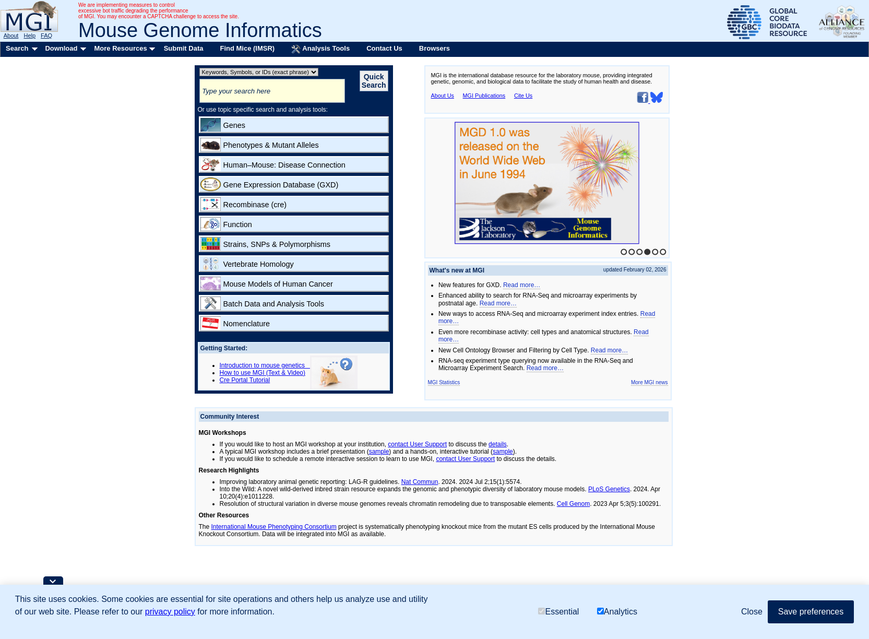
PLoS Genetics (609, 489)
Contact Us (384, 48)
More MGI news (649, 382)
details (498, 444)
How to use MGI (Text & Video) (263, 372)
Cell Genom (573, 503)
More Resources (120, 48)
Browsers (434, 48)
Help (29, 35)
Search (17, 48)
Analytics (617, 611)
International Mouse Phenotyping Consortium (274, 526)
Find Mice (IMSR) (247, 48)
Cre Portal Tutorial (245, 380)
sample (379, 451)
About (11, 35)
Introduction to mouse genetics (265, 365)
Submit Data (184, 48)
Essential (558, 611)
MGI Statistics (444, 382)
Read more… (521, 285)
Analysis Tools (320, 49)
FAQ (46, 35)
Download (61, 48)
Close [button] (752, 611)
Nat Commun (419, 482)
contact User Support (417, 444)
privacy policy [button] (170, 611)
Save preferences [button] (810, 611)
